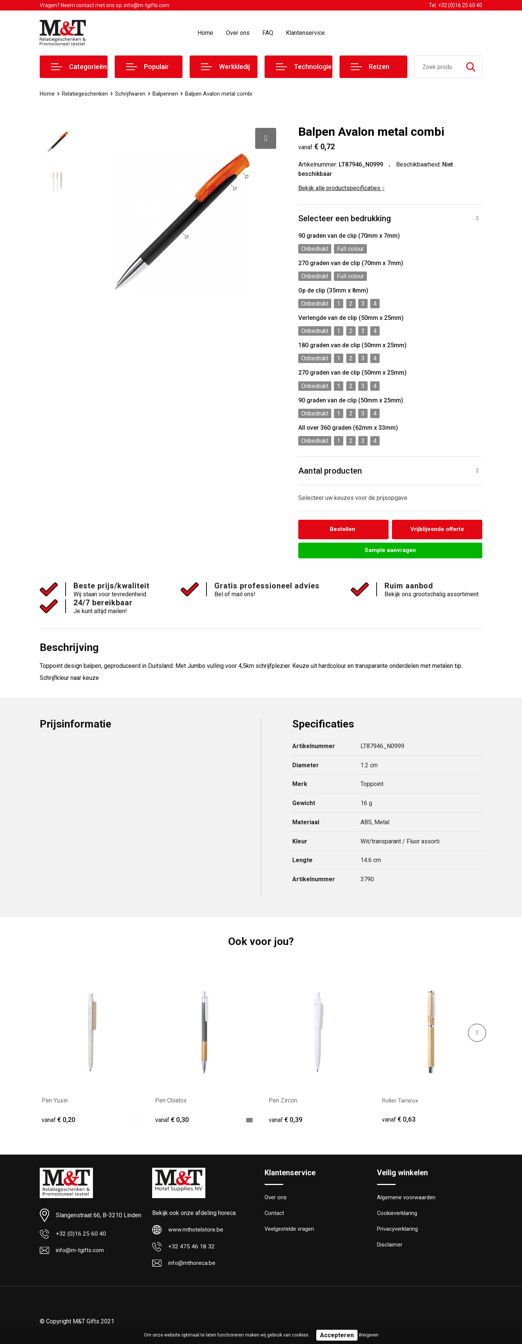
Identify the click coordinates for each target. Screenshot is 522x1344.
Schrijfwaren (130, 93)
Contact (274, 1214)
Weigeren (368, 1335)
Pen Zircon (283, 1100)
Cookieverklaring (397, 1214)
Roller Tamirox (400, 1100)
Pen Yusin (55, 1100)
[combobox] (437, 67)
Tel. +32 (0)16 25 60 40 (455, 5)
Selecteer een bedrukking (344, 218)
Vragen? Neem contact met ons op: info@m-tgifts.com (104, 5)
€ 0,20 (58, 1120)
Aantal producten (330, 471)
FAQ (267, 32)
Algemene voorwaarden (406, 1198)
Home (205, 32)
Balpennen (165, 93)
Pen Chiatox (171, 1100)
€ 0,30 (172, 1120)
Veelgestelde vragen (289, 1230)
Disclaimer (389, 1246)
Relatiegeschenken (85, 93)
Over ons (238, 32)
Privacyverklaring (397, 1230)
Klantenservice (305, 32)
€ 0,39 (285, 1120)
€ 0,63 (399, 1120)
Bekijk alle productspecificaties (341, 188)
